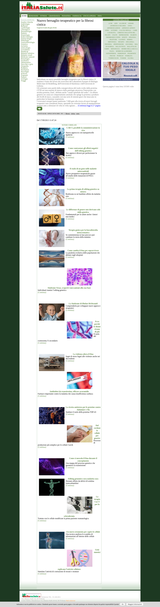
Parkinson (122, 53)
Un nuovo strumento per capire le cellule (83, 532)
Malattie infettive (27, 53)
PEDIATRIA (66, 16)
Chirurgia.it (25, 29)
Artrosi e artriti (128, 28)
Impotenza (112, 42)
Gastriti (122, 39)
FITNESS (43, 16)
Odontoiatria (26, 62)
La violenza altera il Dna (83, 354)
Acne (110, 23)
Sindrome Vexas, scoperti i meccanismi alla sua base (69, 288)
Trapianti (24, 75)
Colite (114, 35)
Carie (135, 30)
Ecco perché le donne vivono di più (97, 326)
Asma (107, 30)
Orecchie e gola (27, 64)
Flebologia (25, 40)
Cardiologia (25, 28)
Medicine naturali (27, 57)
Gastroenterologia (28, 42)
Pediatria (24, 68)
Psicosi (112, 56)
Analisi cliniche (27, 22)
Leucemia (129, 44)
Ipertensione (119, 44)
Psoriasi (120, 56)
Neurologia (25, 59)
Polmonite (132, 53)
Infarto (121, 42)
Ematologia (25, 35)
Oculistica (25, 61)
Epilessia (132, 37)
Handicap (24, 51)
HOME (24, 16)
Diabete (24, 33)
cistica (73, 113)
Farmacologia (26, 39)
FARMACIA (77, 16)
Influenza (130, 42)
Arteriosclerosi (113, 28)
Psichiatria (25, 70)
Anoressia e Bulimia (118, 26)
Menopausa (115, 49)
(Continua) (70, 137)
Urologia (24, 79)
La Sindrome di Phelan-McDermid (83, 304)
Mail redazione (70, 601)
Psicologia (25, 71)
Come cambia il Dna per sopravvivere (83, 250)
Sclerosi (24, 73)
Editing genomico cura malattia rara (83, 479)
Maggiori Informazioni (135, 604)
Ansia (130, 26)
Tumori (23, 77)
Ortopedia (25, 66)
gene (77, 113)
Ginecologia (25, 48)
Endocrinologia (27, 37)
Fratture (113, 39)
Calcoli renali (125, 30)
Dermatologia (26, 31)
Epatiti (124, 37)
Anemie (131, 23)
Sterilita (128, 56)
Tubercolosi (114, 58)
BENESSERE (33, 16)
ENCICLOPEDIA (89, 16)
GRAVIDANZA (54, 16)
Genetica (24, 44)
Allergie (122, 23)
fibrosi (68, 113)
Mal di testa (120, 46)
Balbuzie (24, 26)
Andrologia (25, 24)
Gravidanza (25, 50)
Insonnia (108, 44)
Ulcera (131, 58)
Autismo (114, 30)
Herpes (129, 39)
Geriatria (24, 46)
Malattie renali (26, 55)
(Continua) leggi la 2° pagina (89, 106)
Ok (122, 604)
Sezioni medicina (27, 20)
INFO (100, 16)
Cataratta (111, 32)
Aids (116, 23)
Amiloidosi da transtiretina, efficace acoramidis (69, 391)
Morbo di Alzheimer (124, 51)
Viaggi (23, 81)
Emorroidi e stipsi (113, 37)
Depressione (124, 35)
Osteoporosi (111, 53)
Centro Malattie (121, 20)
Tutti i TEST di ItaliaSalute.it (121, 79)
